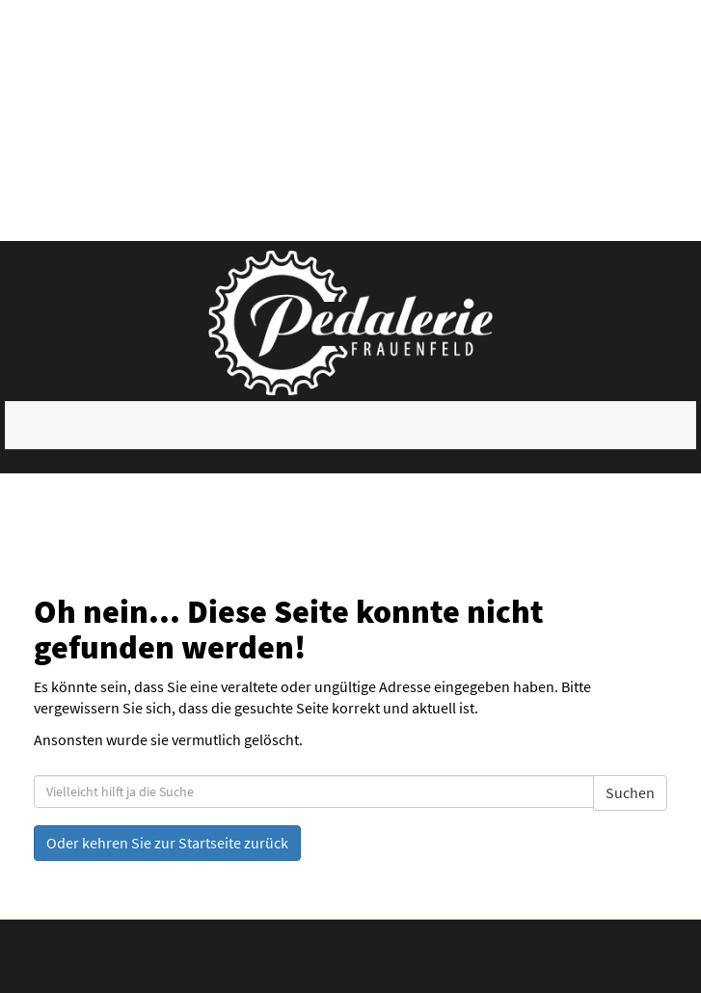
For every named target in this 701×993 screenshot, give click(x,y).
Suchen (630, 792)
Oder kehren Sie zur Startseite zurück (167, 842)
